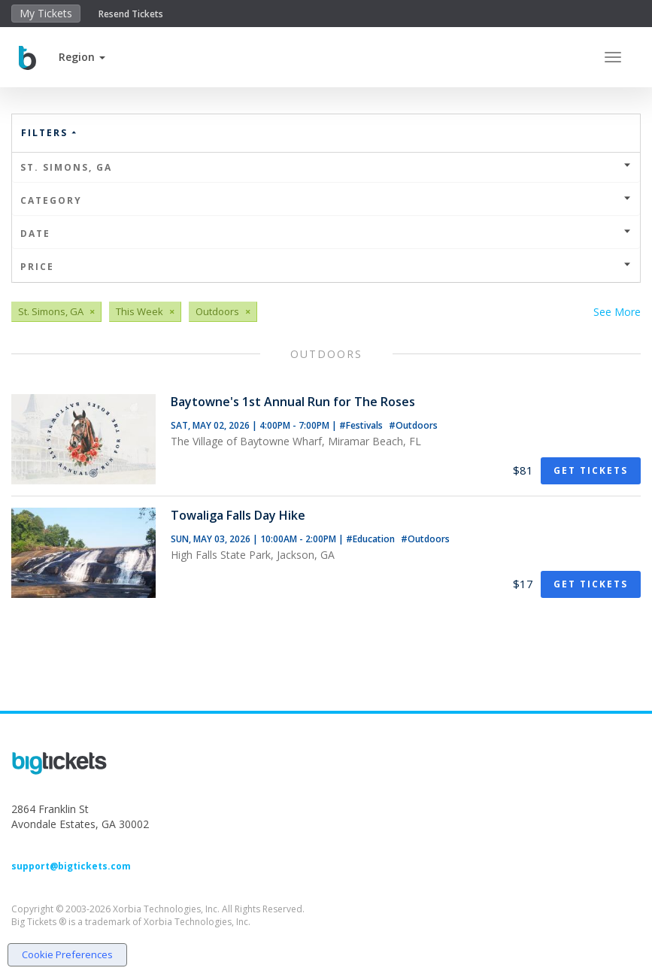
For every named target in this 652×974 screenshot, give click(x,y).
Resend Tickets (131, 14)
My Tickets (46, 13)
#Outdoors (413, 425)
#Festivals (362, 425)
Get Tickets (590, 470)
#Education (371, 539)
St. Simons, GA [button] (326, 167)
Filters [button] (49, 132)
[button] (82, 57)
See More (617, 312)
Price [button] (326, 266)
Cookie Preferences (67, 954)
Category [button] (326, 200)
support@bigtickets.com (71, 866)
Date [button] (326, 233)
